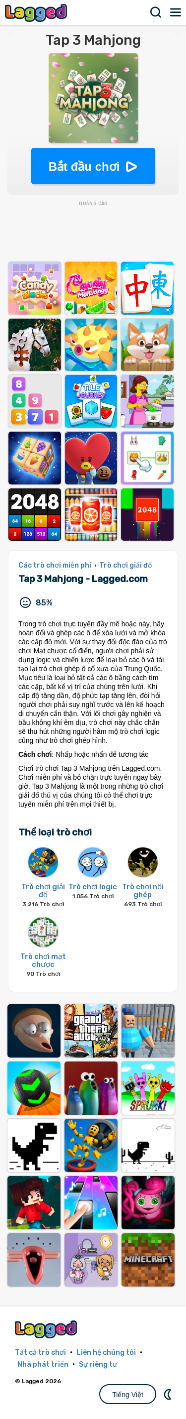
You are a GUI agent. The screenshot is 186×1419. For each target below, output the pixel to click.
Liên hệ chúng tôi (106, 1352)
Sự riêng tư (98, 1364)
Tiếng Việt (127, 1395)
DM (169, 1394)
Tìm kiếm (156, 12)
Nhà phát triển (42, 1364)
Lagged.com (47, 1329)
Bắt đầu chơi (84, 166)
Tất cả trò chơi (40, 1352)
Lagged (37, 12)
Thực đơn (176, 12)
